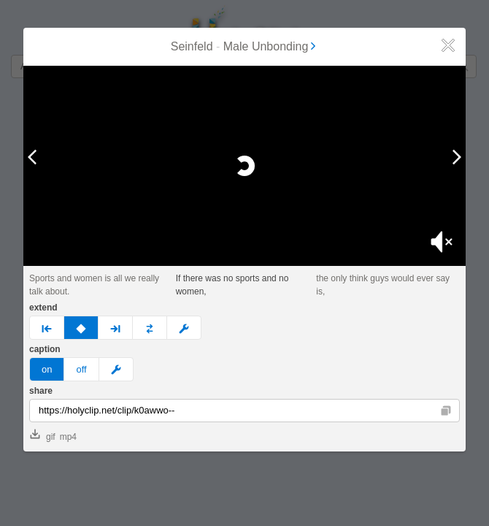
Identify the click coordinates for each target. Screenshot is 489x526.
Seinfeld (192, 46)
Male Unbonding (271, 46)
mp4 (68, 437)
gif (42, 435)
